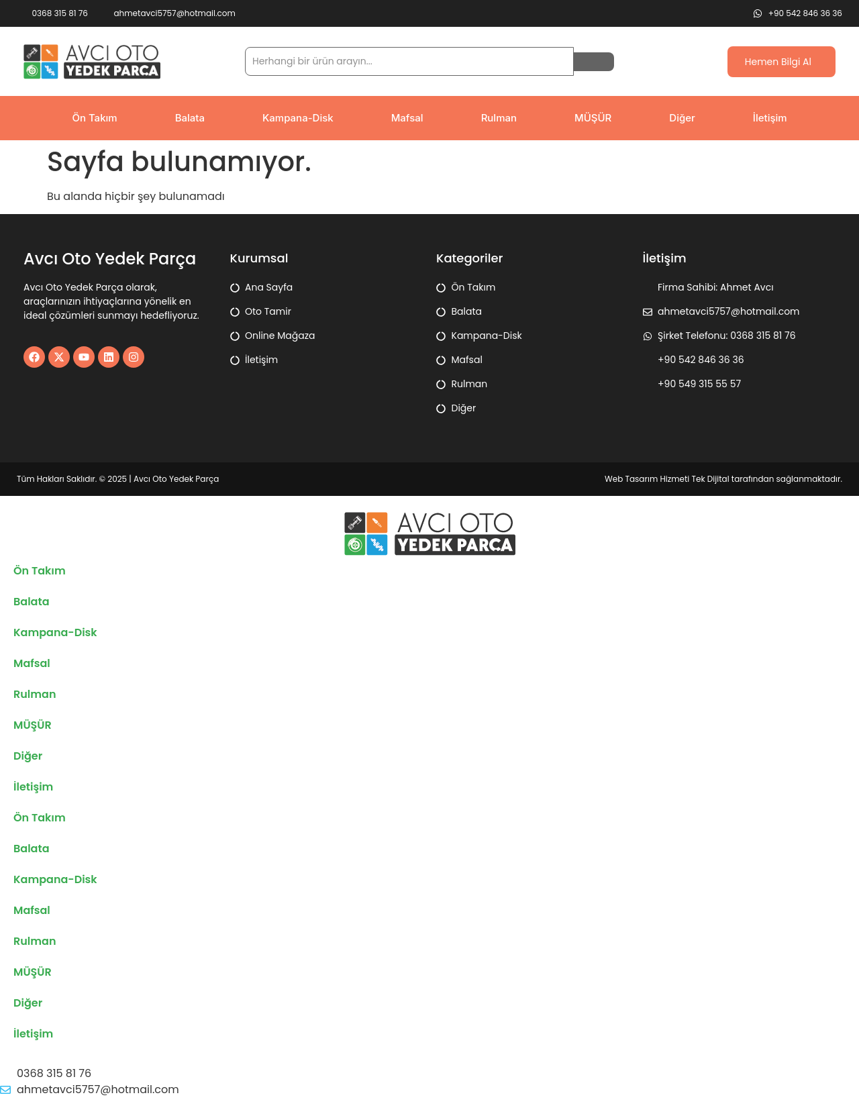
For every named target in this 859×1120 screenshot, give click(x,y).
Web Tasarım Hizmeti (648, 479)
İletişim (770, 117)
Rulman (499, 117)
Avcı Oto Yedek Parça (176, 479)
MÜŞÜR (592, 117)
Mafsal (407, 117)
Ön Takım (94, 117)
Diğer (682, 117)
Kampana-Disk (298, 117)
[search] (409, 61)
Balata (190, 117)
